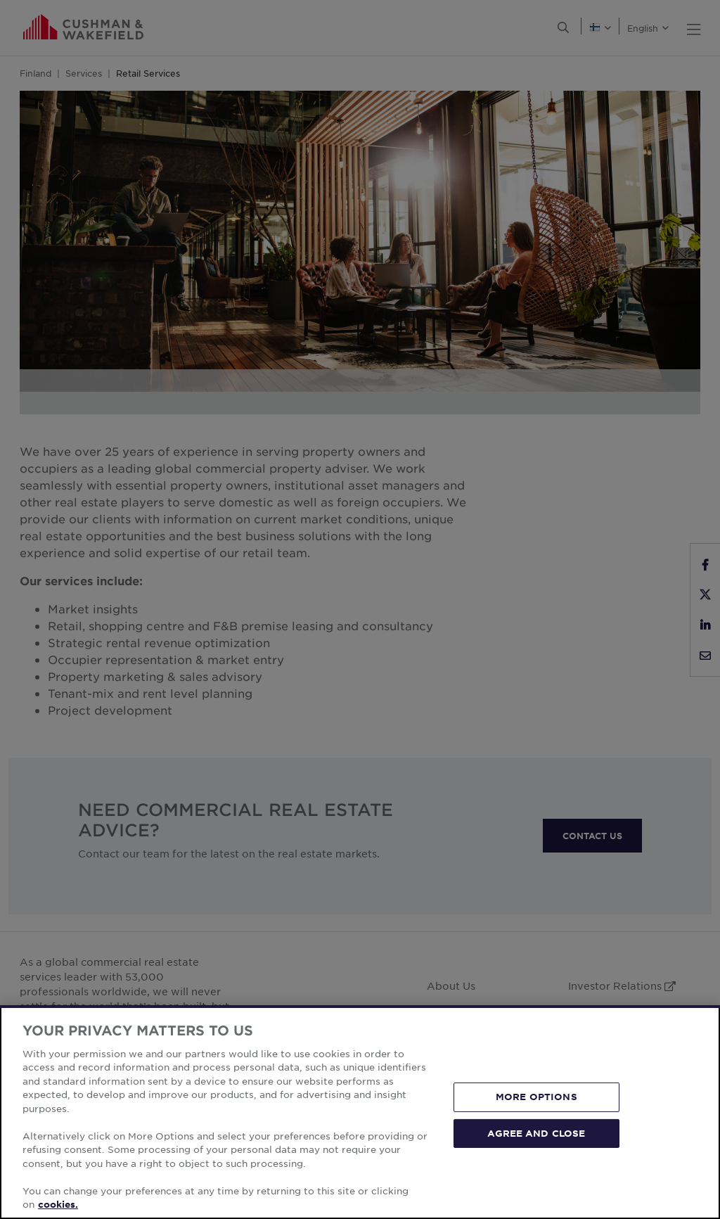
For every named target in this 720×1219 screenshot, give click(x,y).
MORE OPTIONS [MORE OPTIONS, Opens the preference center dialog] (536, 1096)
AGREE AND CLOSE (536, 1132)
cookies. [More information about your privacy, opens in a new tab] (58, 1204)
